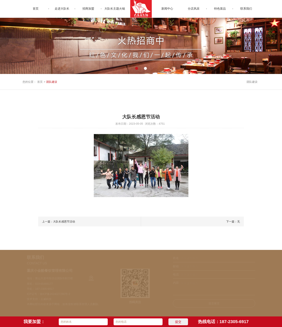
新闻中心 (167, 8)
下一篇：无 (233, 221)
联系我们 (246, 8)
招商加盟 (88, 8)
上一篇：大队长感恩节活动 (58, 221)
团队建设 (51, 81)
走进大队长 (62, 8)
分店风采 (194, 8)
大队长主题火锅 (114, 8)
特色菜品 (220, 8)
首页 (36, 8)
